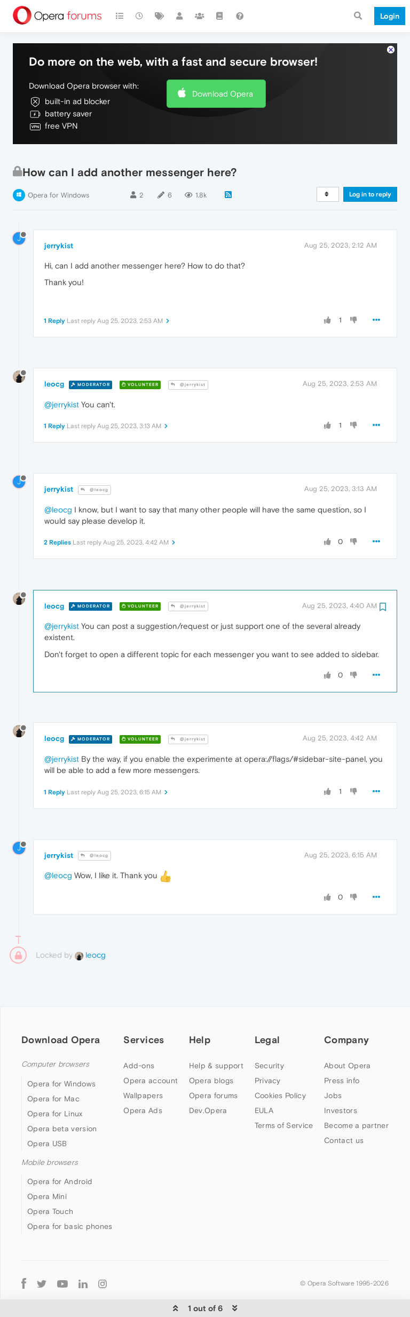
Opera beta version (62, 1096)
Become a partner (356, 1093)
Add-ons (138, 1033)
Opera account (150, 1048)
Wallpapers (143, 1063)
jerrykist (58, 213)
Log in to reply (370, 161)
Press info (341, 1048)
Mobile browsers (49, 1129)
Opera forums (213, 1063)
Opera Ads (142, 1078)
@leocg (94, 457)
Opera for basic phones (70, 1193)
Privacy (268, 1048)
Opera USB (47, 1111)
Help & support (216, 1033)
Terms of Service (284, 1093)
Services (143, 1007)
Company (346, 1007)
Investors (340, 1078)
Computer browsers (55, 1031)
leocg (54, 351)
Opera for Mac (53, 1066)
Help (199, 1007)
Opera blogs (211, 1048)
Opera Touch (50, 1178)
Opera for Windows (58, 163)
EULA (264, 1078)
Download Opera (222, 61)
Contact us (344, 1107)
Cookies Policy (280, 1063)
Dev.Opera (208, 1078)
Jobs (333, 1063)
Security (269, 1033)
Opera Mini (47, 1164)
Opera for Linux (55, 1081)
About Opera (347, 1033)
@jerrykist (188, 352)
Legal (267, 1007)
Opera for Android (59, 1149)
